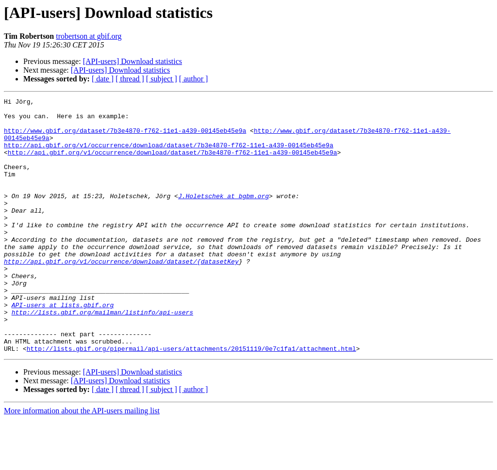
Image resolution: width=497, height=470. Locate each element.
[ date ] (103, 79)
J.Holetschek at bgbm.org (223, 216)
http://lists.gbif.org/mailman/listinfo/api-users (102, 355)
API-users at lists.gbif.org (63, 347)
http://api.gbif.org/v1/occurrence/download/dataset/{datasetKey (121, 294)
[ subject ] (161, 79)
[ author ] (193, 79)
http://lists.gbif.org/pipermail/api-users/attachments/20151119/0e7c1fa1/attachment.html (191, 399)
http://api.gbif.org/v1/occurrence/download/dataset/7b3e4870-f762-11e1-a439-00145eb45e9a (168, 155)
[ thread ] (130, 79)
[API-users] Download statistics (132, 61)
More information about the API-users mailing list (82, 461)
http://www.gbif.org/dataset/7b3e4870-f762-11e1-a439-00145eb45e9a (125, 137)
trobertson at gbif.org (88, 36)
